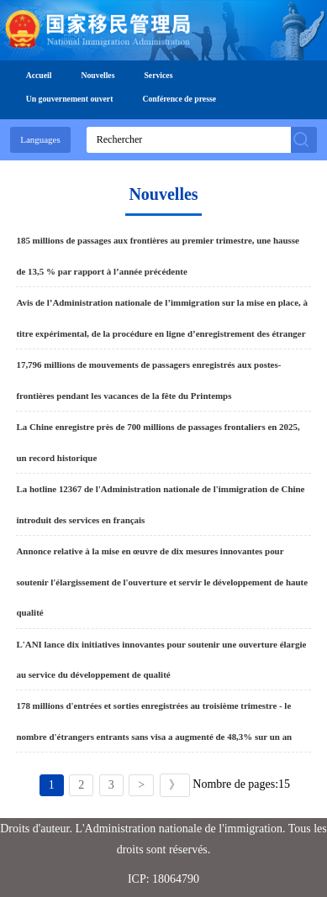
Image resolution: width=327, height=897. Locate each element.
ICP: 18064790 (163, 879)
